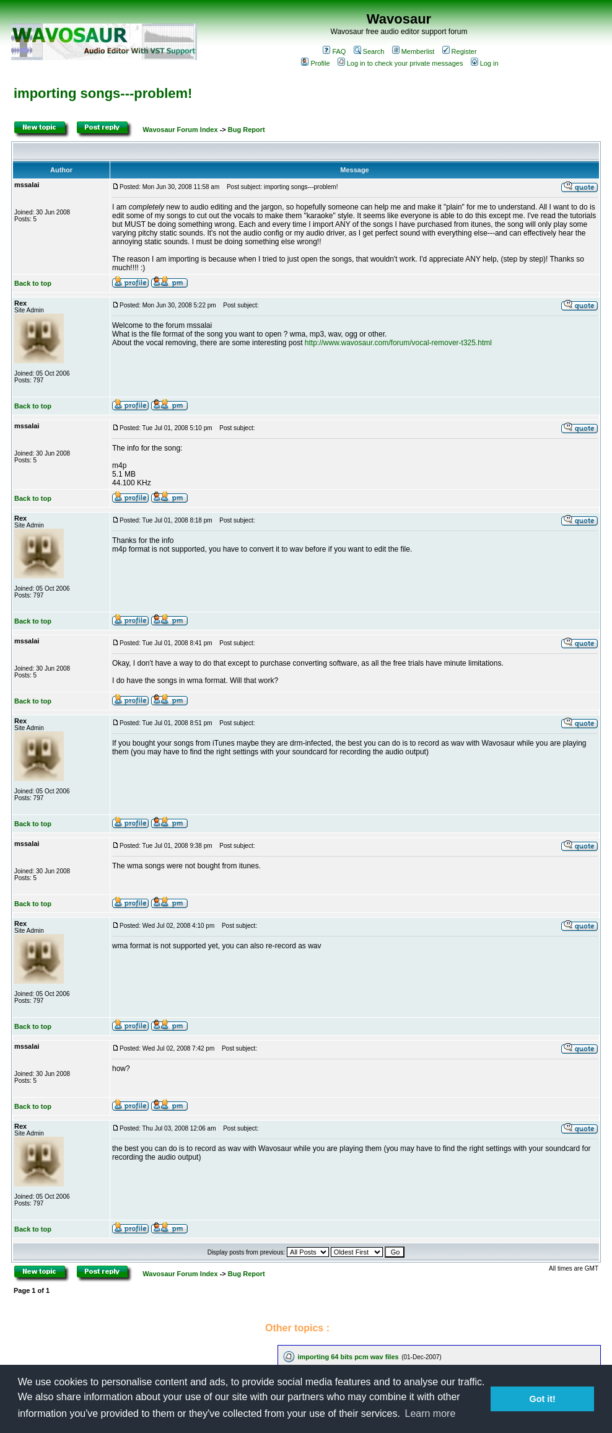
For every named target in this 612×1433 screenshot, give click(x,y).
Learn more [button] (430, 1413)
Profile (315, 63)
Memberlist (413, 51)
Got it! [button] (543, 1399)
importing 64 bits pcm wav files (347, 1356)
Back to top (32, 283)
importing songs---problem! (103, 93)
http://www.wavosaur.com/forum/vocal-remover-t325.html (398, 342)
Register (459, 51)
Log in (485, 63)
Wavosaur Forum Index (179, 129)
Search (369, 51)
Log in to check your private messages (400, 63)
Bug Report (246, 129)
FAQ (334, 51)
